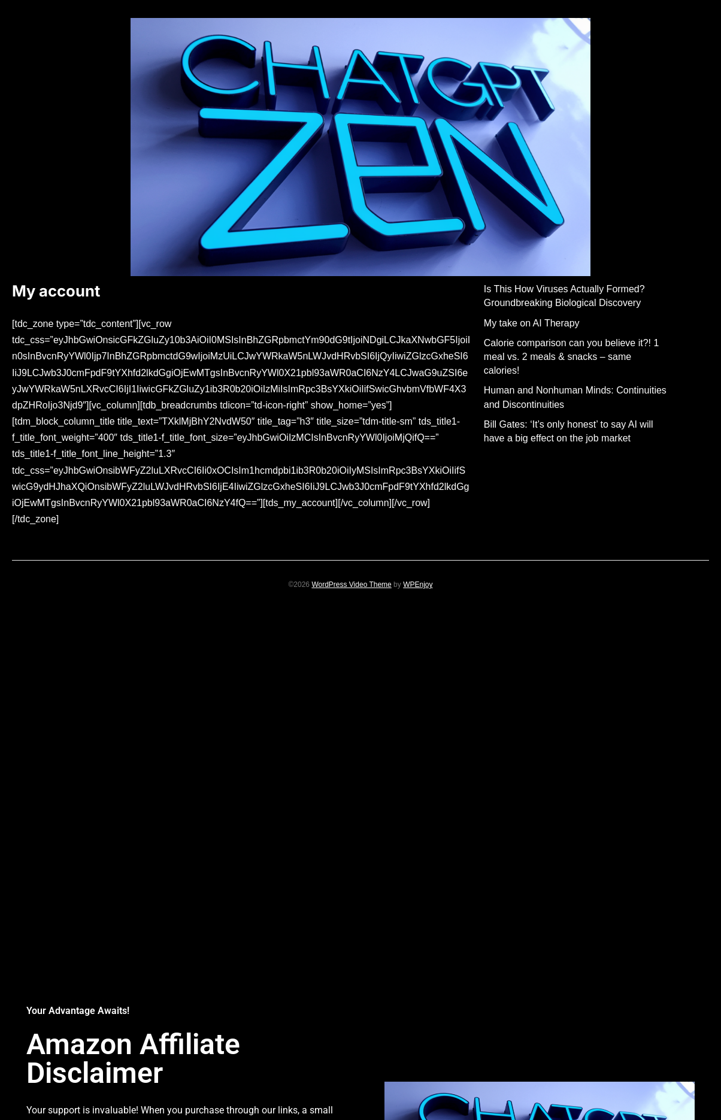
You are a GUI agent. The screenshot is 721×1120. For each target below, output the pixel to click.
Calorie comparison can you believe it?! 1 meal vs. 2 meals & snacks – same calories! (571, 357)
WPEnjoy (417, 584)
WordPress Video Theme (351, 584)
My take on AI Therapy (532, 323)
